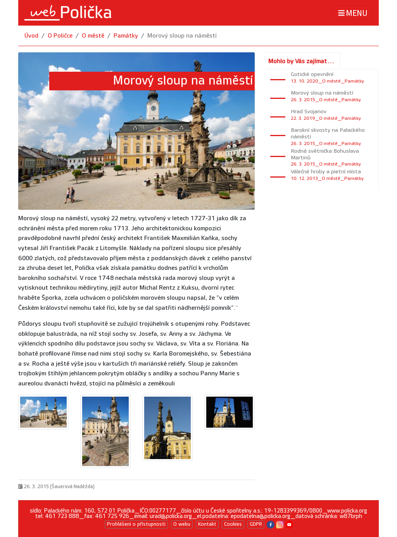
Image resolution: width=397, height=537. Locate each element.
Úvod (31, 36)
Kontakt (207, 524)
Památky (126, 36)
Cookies (233, 524)
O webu (181, 524)
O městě (93, 36)
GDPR (256, 524)
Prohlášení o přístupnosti (136, 524)
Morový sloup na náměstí (182, 36)
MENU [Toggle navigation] (352, 13)
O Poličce (60, 36)
